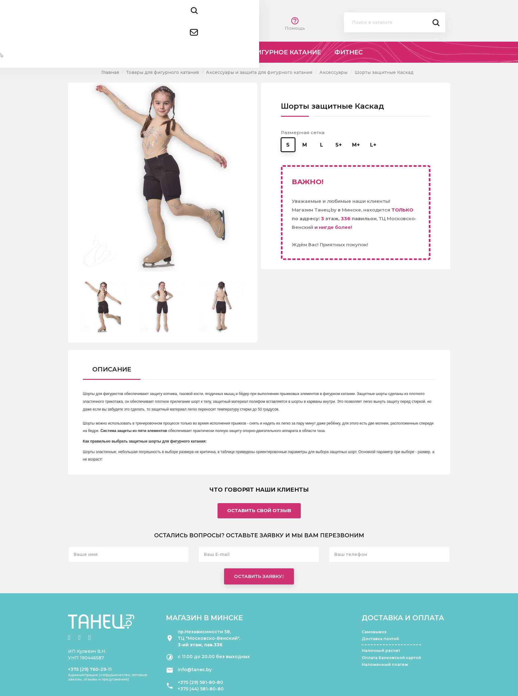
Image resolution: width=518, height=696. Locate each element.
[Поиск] (395, 22)
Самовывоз (374, 632)
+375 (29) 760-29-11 (90, 669)
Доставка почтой (380, 638)
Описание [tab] (111, 369)
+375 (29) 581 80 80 (165, 18)
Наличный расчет (381, 650)
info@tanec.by (195, 669)
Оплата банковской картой (391, 657)
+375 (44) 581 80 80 (165, 27)
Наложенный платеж (385, 664)
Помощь (295, 23)
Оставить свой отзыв (259, 510)
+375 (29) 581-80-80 (200, 682)
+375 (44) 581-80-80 (201, 689)
